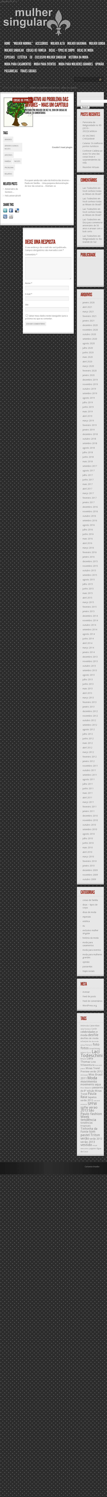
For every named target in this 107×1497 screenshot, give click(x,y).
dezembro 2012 (90, 711)
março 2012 (88, 752)
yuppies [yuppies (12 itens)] (92, 1148)
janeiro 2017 (89, 502)
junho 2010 (88, 843)
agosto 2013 (89, 675)
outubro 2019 (89, 389)
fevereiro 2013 (90, 702)
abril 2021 (87, 307)
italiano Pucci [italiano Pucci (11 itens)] (86, 1053)
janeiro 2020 (89, 375)
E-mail (28, 298)
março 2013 (88, 697)
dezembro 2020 (90, 325)
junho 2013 (88, 684)
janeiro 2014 (89, 652)
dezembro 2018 (90, 434)
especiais (87, 917)
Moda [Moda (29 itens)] (92, 1078)
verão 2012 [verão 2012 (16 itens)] (96, 1138)
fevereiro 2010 (90, 861)
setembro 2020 (90, 339)
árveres (8, 140)
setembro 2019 (90, 393)
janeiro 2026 (89, 302)
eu (84, 926)
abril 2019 (87, 416)
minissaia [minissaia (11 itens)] (84, 1075)
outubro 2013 (89, 666)
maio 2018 (88, 461)
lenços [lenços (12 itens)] (83, 1059)
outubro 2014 (89, 625)
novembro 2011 (90, 766)
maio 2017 (88, 484)
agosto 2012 (89, 729)
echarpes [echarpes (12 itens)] (84, 1041)
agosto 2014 (89, 634)
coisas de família (17, 88)
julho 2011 (88, 784)
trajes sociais (88, 971)
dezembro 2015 (90, 561)
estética (86, 921)
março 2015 (88, 602)
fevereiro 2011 (90, 806)
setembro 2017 (90, 466)
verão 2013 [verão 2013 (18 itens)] (88, 1142)
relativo (8, 174)
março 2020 (88, 366)
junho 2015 (88, 588)
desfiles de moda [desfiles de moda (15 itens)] (89, 1038)
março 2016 (88, 548)
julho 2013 (88, 679)
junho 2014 (88, 638)
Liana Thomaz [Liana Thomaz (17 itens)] (87, 1060)
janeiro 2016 (89, 557)
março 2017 (88, 493)
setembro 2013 (90, 670)
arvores (8, 155)
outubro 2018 (89, 439)
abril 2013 (87, 693)
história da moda (91, 938)
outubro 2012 (89, 720)
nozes (17, 161)
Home (5, 88)
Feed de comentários (92, 1001)
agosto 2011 (89, 779)
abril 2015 (87, 598)
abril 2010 (87, 852)
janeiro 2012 (89, 761)
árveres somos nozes (11, 147)
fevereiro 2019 (90, 425)
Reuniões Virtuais (91, 167)
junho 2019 (88, 407)
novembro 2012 (90, 716)
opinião (86, 962)
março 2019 (88, 420)
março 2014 (88, 647)
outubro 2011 (89, 770)
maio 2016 (88, 538)
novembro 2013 (90, 661)
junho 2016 (88, 534)
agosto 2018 (89, 448)
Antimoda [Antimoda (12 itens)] (85, 1026)
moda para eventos (92, 950)
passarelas (87, 966)
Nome (28, 287)
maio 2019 (88, 411)
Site (26, 308)
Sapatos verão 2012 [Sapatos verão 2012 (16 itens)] (89, 1099)
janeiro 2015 (89, 611)
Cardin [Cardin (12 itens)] (94, 1029)
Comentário (31, 254)
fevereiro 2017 (90, 498)
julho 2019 (88, 402)
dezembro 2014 (90, 616)
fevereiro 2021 (90, 316)
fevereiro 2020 (90, 370)
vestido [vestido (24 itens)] (86, 1145)
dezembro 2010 (90, 816)
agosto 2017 (89, 470)
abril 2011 (87, 797)
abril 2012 (87, 747)
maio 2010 (88, 847)
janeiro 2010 (89, 865)
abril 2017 (87, 489)
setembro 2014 (90, 629)
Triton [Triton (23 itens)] (95, 1135)
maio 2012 (88, 743)
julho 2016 (88, 529)
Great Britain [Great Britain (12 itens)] (94, 1049)
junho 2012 (88, 738)
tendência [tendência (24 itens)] (88, 1120)
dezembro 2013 (90, 657)
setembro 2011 (90, 775)
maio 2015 (88, 593)
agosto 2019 (89, 398)
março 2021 (88, 311)
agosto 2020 (89, 343)
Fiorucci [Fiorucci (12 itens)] (88, 1045)
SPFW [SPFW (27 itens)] (92, 1103)
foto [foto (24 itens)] (96, 1044)
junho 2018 (88, 457)
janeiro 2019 (89, 429)
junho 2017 (88, 479)
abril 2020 (87, 361)
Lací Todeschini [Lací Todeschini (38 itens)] (92, 1053)
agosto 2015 (89, 579)
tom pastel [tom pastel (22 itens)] (88, 1133)
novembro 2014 (90, 620)
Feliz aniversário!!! (13, 196)
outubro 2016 (89, 516)
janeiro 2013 (89, 707)
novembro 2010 (90, 820)
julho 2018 (88, 452)
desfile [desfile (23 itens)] (93, 1035)
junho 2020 (88, 352)
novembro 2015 (90, 566)
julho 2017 (88, 475)
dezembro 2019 (90, 380)
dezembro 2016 (90, 507)
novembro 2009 (90, 875)
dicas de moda (89, 912)
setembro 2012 (90, 725)
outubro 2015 (89, 570)
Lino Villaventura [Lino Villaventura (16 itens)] (88, 1063)
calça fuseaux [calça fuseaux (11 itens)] (86, 1029)
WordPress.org (90, 1005)
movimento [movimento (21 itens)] (89, 1081)
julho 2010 (88, 838)
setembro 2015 (90, 575)
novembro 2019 (90, 384)
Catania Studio (92, 1167)
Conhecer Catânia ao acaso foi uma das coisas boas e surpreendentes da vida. (92, 157)
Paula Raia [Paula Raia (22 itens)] (89, 1095)
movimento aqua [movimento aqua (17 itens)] (91, 1084)
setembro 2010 (90, 829)
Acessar (86, 992)
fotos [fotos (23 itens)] (85, 1048)
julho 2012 (88, 734)
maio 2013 (88, 688)
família (8, 161)
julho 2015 (88, 584)
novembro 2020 (90, 330)
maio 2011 (88, 793)
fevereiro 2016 (90, 552)
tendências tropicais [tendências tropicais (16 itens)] (87, 1124)
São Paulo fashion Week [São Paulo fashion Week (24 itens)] (91, 1113)
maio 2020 (88, 357)
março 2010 (88, 856)
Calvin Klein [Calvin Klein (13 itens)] (94, 1026)
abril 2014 (87, 643)
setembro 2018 (90, 443)
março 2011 (88, 802)
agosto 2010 (89, 834)
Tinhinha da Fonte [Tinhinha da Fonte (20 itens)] (89, 1130)
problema (9, 168)
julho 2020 (88, 348)
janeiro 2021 (89, 320)
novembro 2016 (90, 511)
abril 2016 (87, 543)
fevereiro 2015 (90, 607)
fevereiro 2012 (90, 756)
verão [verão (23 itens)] (85, 1138)
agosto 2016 (89, 525)
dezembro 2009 (90, 870)
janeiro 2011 (89, 811)
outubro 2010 (89, 825)
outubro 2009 (89, 879)
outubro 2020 (89, 334)
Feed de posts (89, 996)
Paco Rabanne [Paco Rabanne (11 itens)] (86, 1088)
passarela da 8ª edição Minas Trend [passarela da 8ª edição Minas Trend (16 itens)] (92, 1090)
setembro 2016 (90, 520)
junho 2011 (88, 788)
